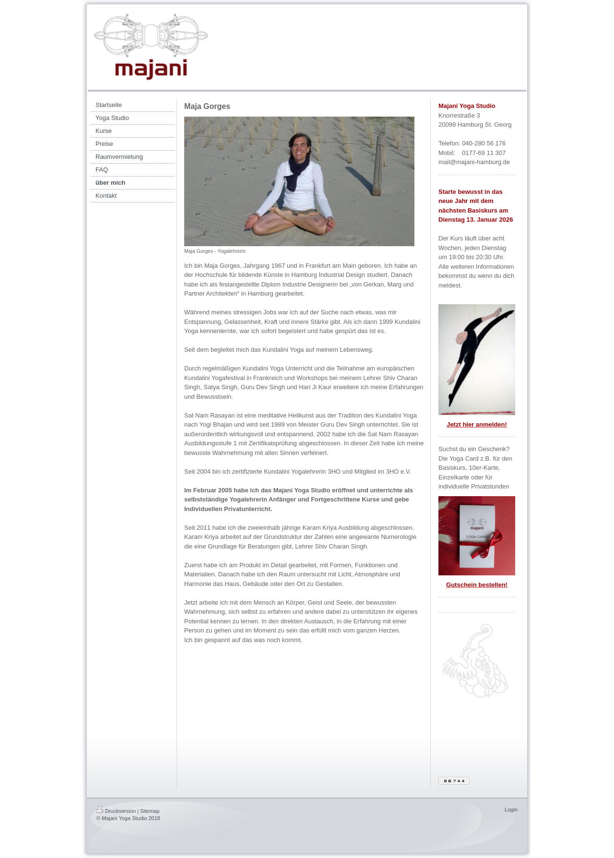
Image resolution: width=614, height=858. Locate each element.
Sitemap (149, 811)
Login (511, 809)
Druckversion (116, 811)
